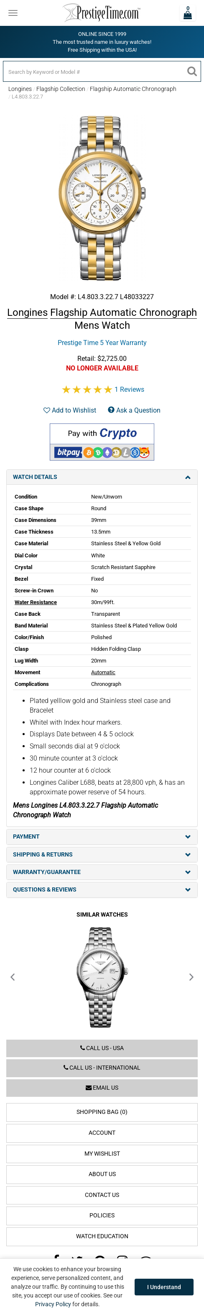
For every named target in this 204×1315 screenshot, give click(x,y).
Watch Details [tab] (102, 477)
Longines (20, 89)
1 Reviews (129, 389)
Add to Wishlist (69, 410)
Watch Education (102, 1236)
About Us (102, 1174)
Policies (102, 1215)
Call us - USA (102, 1048)
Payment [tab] (102, 837)
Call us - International (102, 1067)
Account (102, 1132)
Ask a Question (134, 410)
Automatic (103, 672)
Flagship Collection (60, 89)
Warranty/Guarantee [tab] (102, 872)
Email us (102, 1087)
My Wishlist (102, 1153)
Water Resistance (36, 602)
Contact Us (102, 1195)
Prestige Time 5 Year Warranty (102, 343)
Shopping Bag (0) (102, 1112)
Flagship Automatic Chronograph (133, 89)
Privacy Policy (53, 1304)
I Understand (164, 1287)
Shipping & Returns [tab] (102, 854)
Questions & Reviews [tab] (102, 890)
